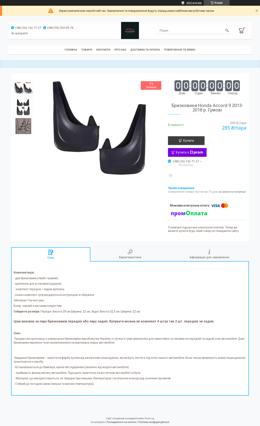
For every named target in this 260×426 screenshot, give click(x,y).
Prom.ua (149, 418)
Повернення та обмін (179, 49)
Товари (86, 49)
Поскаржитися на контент (121, 422)
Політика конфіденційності (153, 422)
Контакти (103, 49)
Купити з (189, 152)
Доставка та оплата (145, 49)
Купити (188, 141)
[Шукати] (227, 30)
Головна (71, 49)
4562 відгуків (194, 2)
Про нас (120, 49)
